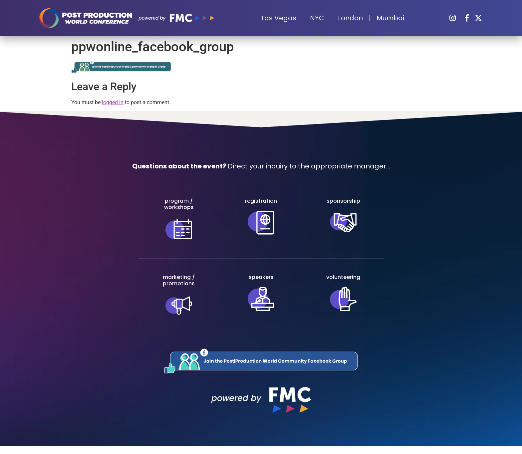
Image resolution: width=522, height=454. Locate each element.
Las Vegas (278, 18)
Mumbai (390, 18)
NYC (317, 18)
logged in (113, 102)
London (350, 18)
